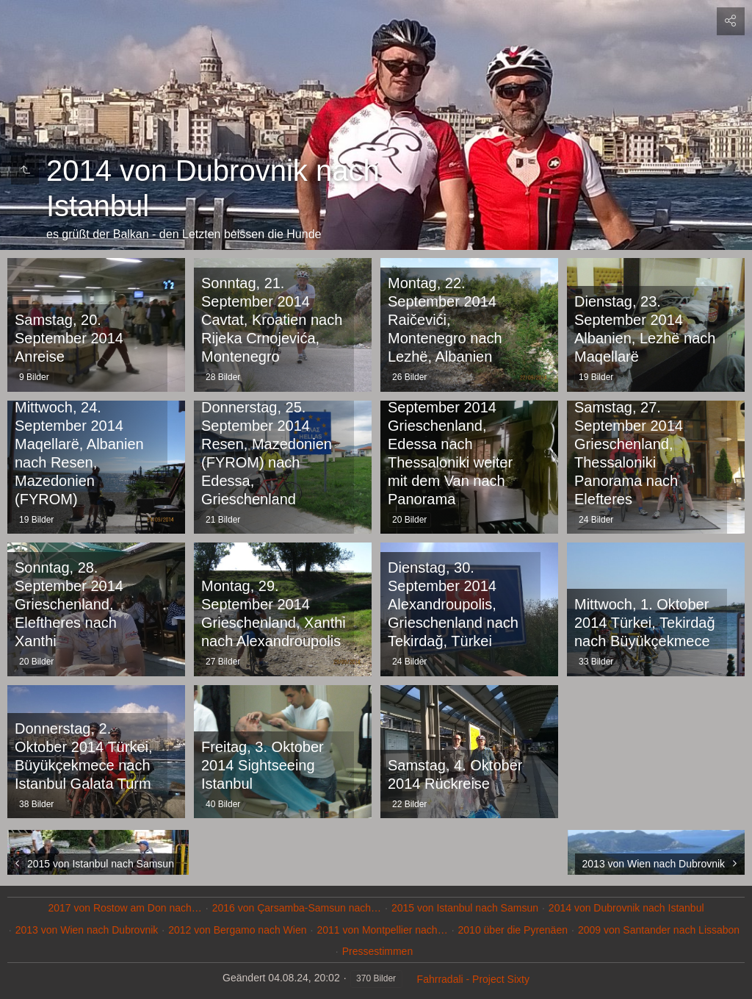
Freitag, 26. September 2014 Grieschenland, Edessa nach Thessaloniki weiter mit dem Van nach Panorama (450, 444)
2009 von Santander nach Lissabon (659, 930)
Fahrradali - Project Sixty (473, 979)
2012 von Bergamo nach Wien (237, 930)
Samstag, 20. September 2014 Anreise (69, 338)
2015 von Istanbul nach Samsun (464, 908)
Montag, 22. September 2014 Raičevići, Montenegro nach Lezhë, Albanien (445, 320)
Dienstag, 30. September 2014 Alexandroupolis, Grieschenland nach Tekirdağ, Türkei (453, 604)
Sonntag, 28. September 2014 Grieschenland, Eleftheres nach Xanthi (69, 604)
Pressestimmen (377, 951)
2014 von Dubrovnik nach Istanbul (626, 908)
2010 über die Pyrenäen (513, 930)
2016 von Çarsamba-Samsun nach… (296, 908)
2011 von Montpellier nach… (382, 930)
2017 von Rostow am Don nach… (124, 908)
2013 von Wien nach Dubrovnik (87, 930)
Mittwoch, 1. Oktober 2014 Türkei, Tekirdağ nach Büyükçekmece (644, 622)
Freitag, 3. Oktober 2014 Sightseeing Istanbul (262, 765)
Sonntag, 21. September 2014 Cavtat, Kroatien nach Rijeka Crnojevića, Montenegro (271, 320)
